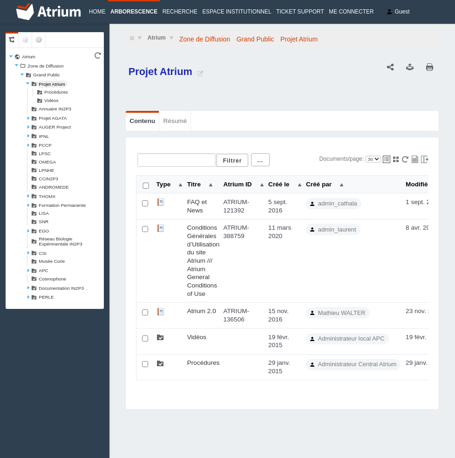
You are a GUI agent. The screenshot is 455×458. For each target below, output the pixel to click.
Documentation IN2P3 (61, 288)
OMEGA (47, 161)
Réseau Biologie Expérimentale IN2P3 (60, 241)
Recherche (180, 11)
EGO (44, 230)
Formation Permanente (62, 205)
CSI (42, 253)
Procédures (56, 92)
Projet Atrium (52, 84)
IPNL (44, 136)
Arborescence (133, 11)
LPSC (45, 153)
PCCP (45, 145)
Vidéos (51, 100)
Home (97, 11)
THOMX (47, 196)
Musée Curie (52, 261)
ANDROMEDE (53, 187)
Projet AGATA (53, 118)
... (261, 160)
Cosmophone (52, 278)
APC (43, 270)
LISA (43, 213)
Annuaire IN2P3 (55, 108)
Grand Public (46, 74)
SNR (43, 221)
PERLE (46, 297)
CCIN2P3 (48, 178)
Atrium (28, 56)
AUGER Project (55, 127)
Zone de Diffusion (45, 65)
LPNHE (46, 170)
